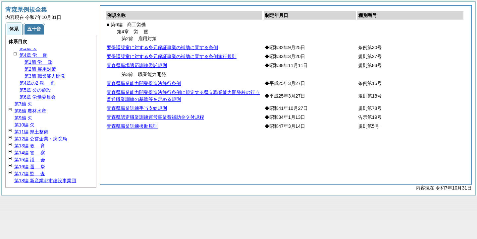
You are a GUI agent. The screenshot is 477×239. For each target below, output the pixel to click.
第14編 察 (29, 152)
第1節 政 (38, 62)
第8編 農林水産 (30, 111)
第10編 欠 (24, 124)
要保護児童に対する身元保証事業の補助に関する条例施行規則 (172, 56)
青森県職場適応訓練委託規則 (137, 65)
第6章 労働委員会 (37, 97)
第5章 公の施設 (35, 90)
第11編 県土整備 (31, 131)
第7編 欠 (23, 104)
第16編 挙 (29, 166)
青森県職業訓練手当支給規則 (137, 108)
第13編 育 (29, 145)
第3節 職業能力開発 (44, 76)
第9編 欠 (23, 117)
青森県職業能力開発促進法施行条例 (144, 83)
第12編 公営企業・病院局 (40, 138)
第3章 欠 (28, 48)
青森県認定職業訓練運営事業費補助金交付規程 (155, 117)
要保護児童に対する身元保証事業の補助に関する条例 (162, 47)
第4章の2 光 (37, 83)
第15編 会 (29, 159)
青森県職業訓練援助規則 (132, 126)
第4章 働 (33, 55)
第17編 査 (29, 173)
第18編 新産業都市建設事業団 (45, 180)
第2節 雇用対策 (40, 69)
